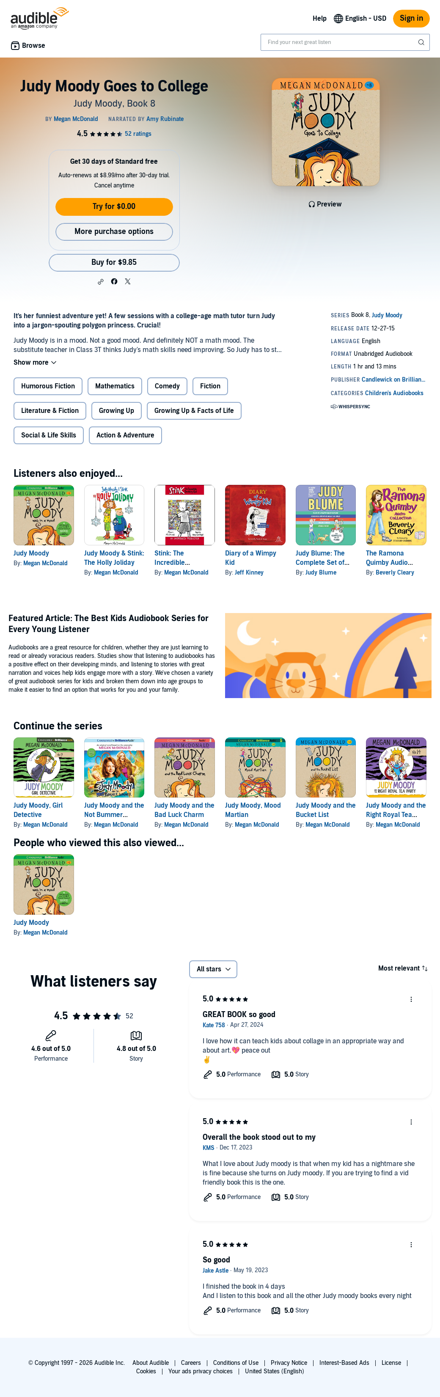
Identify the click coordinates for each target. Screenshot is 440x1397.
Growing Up (116, 411)
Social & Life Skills (48, 435)
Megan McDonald (45, 563)
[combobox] (345, 42)
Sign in (411, 18)
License (391, 1363)
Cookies (146, 1371)
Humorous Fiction (48, 386)
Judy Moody (31, 553)
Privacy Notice (289, 1363)
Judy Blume (320, 572)
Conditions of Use (235, 1363)
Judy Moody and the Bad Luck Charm (184, 810)
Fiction (210, 386)
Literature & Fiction (50, 411)
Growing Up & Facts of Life (194, 411)
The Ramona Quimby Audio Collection (387, 562)
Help (320, 18)
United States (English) (274, 1371)
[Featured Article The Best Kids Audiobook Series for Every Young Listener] (328, 657)
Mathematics (115, 386)
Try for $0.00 (114, 206)
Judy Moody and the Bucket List (326, 810)
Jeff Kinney (249, 572)
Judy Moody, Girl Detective (38, 810)
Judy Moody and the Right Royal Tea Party (396, 814)
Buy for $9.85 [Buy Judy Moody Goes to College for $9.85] (114, 262)
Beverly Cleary (395, 572)
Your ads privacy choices (200, 1371)
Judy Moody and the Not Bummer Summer (114, 814)
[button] (100, 281)
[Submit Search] (422, 42)
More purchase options (114, 231)
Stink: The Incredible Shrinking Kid (174, 562)
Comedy (167, 386)
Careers (191, 1363)
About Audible (150, 1363)
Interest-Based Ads (344, 1363)
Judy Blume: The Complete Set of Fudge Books (320, 562)
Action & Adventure (125, 435)
